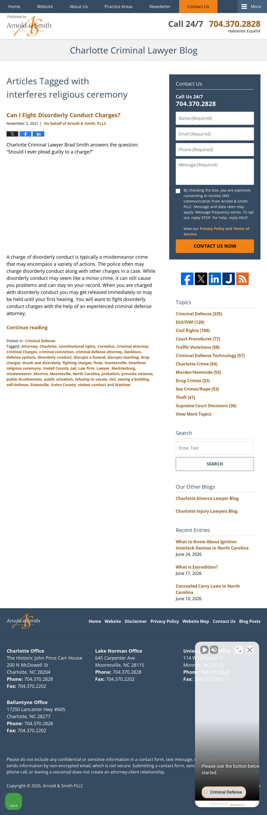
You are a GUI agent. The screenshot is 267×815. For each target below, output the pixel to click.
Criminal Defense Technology (210, 355)
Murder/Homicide (198, 372)
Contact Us (198, 6)
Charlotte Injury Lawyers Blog (207, 511)
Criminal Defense (40, 340)
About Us (79, 6)
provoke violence (137, 373)
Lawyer (103, 368)
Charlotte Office (25, 651)
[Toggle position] (239, 648)
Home (14, 6)
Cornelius (106, 346)
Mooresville (60, 373)
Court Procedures (198, 339)
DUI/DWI (190, 322)
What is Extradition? (197, 567)
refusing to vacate (91, 379)
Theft (185, 397)
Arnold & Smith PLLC (63, 786)
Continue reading (27, 327)
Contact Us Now (215, 246)
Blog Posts (249, 621)
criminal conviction (56, 351)
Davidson (132, 351)
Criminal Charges (22, 351)
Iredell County (56, 368)
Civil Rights (193, 330)
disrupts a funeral (89, 357)
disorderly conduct (54, 357)
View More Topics (193, 414)
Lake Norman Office (118, 651)
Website (45, 6)
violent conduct (92, 384)
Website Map (196, 621)
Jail (73, 368)
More (256, 6)
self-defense (17, 384)
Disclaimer (136, 621)
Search (215, 464)
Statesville (39, 384)
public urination (58, 379)
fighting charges (77, 362)
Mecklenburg (123, 368)
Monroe (41, 373)
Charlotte (48, 346)
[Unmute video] (175, 648)
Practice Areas (119, 6)
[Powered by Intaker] (222, 804)
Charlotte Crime (196, 364)
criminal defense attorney (99, 351)
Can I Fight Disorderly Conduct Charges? (63, 115)
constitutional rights (77, 346)
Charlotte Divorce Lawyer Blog (207, 498)
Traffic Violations (198, 347)
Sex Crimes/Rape (197, 389)
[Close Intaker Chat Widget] (250, 648)
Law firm (86, 368)
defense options (21, 357)
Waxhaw (122, 384)
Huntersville (115, 362)
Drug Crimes (193, 380)
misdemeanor (19, 373)
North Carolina (86, 373)
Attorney (29, 346)
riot (112, 379)
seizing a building (133, 379)
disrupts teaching (123, 357)
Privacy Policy (212, 228)
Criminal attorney (132, 346)
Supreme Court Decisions (206, 406)
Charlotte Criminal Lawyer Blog (29, 26)
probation (110, 373)
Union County (63, 384)
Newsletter (160, 6)
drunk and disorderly (41, 362)
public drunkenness (24, 379)
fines (98, 362)
